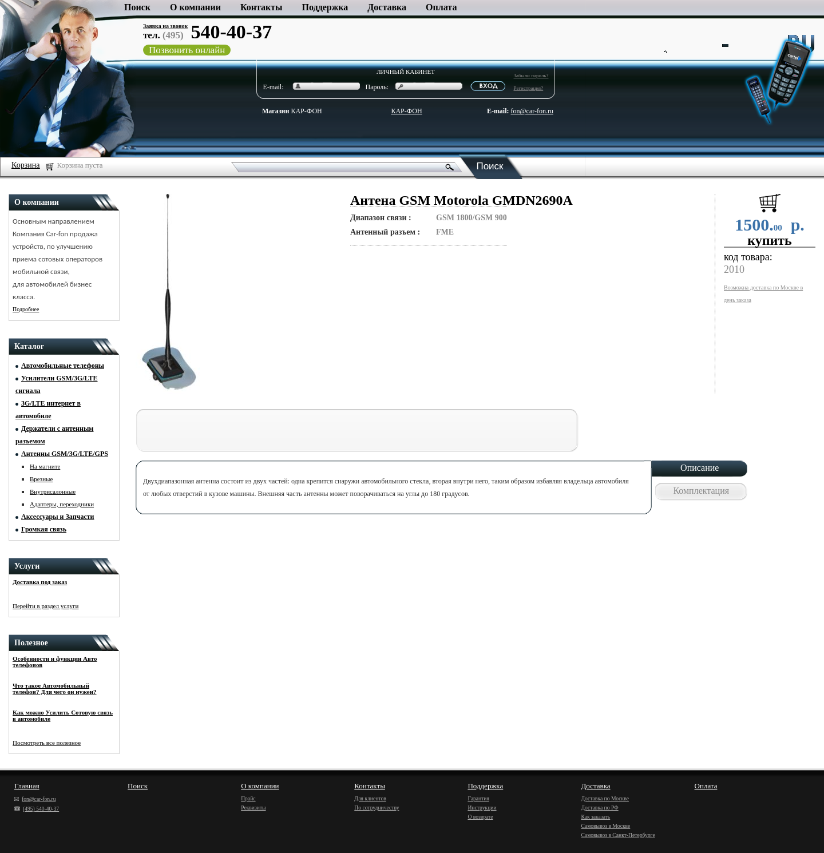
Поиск (137, 7)
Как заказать (595, 817)
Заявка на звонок (165, 26)
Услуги (26, 566)
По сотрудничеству (376, 807)
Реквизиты (253, 807)
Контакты (261, 7)
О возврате (480, 817)
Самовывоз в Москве (605, 826)
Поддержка (325, 7)
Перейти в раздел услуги (46, 605)
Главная (26, 785)
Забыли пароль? (531, 75)
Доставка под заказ (40, 581)
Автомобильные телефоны (62, 366)
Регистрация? (529, 88)
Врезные (41, 478)
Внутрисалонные (53, 491)
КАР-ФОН (292, 111)
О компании (195, 7)
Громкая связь (43, 529)
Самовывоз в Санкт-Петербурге (618, 835)
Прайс (248, 798)
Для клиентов (370, 798)
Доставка (386, 7)
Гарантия (478, 798)
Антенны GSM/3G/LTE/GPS (64, 454)
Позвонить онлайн (187, 50)
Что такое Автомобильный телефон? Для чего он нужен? (55, 688)
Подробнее (26, 309)
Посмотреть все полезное (47, 742)
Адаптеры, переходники (62, 504)
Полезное (31, 642)
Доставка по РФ (599, 807)
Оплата (441, 7)
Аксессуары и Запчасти (57, 517)
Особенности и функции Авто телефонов (55, 661)
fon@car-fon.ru (532, 111)
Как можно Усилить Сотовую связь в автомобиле (63, 715)
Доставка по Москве (604, 798)
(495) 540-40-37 (36, 809)
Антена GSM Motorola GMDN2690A (461, 200)
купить (769, 240)
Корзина (25, 165)
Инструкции (482, 807)
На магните (45, 466)
